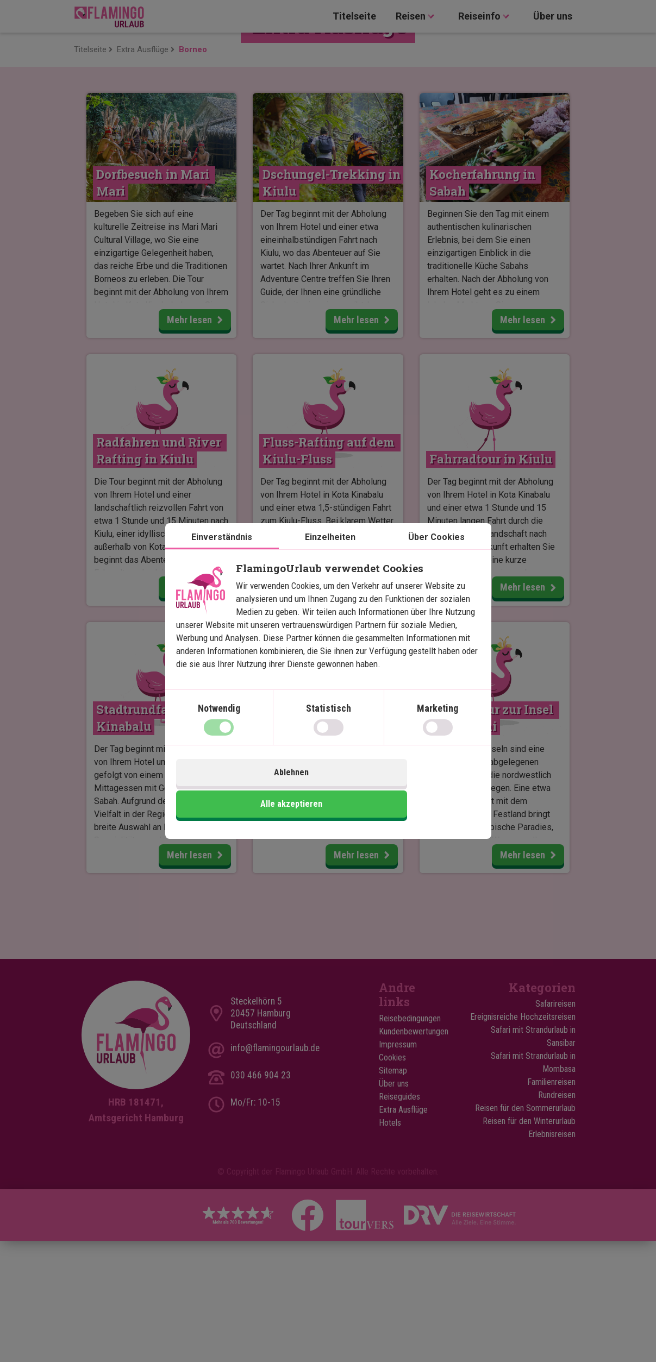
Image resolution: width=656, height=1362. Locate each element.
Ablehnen (250, 790)
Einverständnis (221, 555)
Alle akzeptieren (405, 790)
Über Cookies (436, 555)
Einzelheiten (330, 555)
